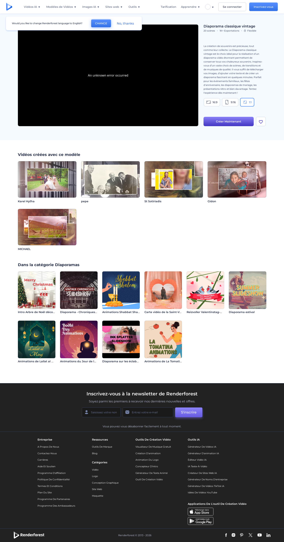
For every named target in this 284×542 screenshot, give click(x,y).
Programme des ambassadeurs (56, 505)
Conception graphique (105, 482)
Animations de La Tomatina (164, 361)
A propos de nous (48, 446)
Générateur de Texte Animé (151, 473)
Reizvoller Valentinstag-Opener (209, 312)
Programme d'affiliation (52, 473)
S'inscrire (189, 412)
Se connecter (232, 7)
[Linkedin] (268, 535)
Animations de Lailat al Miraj (38, 361)
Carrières (43, 459)
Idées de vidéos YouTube (202, 492)
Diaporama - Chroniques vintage (83, 312)
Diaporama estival (242, 312)
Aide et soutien (46, 466)
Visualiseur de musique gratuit (153, 446)
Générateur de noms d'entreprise (207, 479)
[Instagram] (233, 535)
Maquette (97, 495)
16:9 (212, 102)
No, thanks (125, 23)
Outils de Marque (102, 446)
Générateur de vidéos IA (202, 446)
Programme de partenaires (54, 499)
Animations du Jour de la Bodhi (82, 361)
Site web (97, 489)
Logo (95, 476)
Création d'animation (148, 453)
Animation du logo (147, 459)
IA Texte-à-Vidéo (197, 466)
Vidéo (95, 469)
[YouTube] (259, 535)
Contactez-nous (47, 453)
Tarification (168, 7)
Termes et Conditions (50, 486)
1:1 (247, 102)
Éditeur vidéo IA (197, 459)
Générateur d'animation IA (203, 453)
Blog (94, 453)
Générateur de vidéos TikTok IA (206, 486)
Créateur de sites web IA (202, 473)
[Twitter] (250, 535)
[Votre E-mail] (148, 412)
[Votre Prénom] (101, 412)
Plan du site (45, 492)
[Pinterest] (242, 535)
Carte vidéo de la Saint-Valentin (167, 312)
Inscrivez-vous (263, 7)
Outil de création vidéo (149, 479)
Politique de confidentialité (54, 479)
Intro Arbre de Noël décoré (37, 312)
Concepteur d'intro (146, 466)
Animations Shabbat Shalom (122, 312)
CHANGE (101, 23)
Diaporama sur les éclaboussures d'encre (131, 361)
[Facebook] (226, 535)
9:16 (230, 102)
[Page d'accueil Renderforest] (9, 7)
